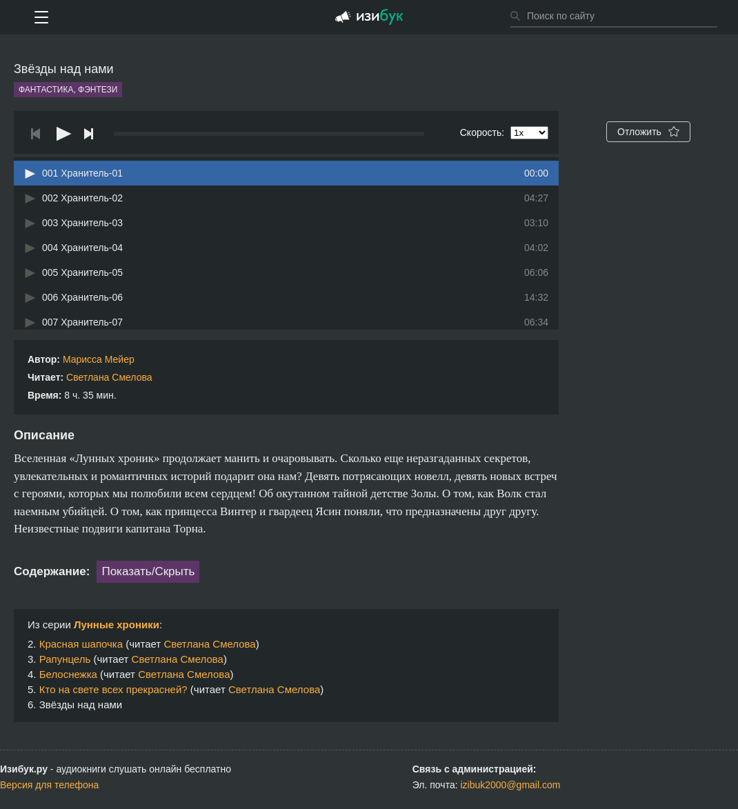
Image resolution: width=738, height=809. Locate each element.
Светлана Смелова (109, 377)
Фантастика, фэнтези (68, 89)
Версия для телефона (49, 784)
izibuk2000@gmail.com (510, 784)
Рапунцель (65, 659)
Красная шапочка (81, 644)
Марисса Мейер (98, 359)
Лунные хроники (116, 624)
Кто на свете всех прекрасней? (113, 689)
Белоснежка (68, 674)
